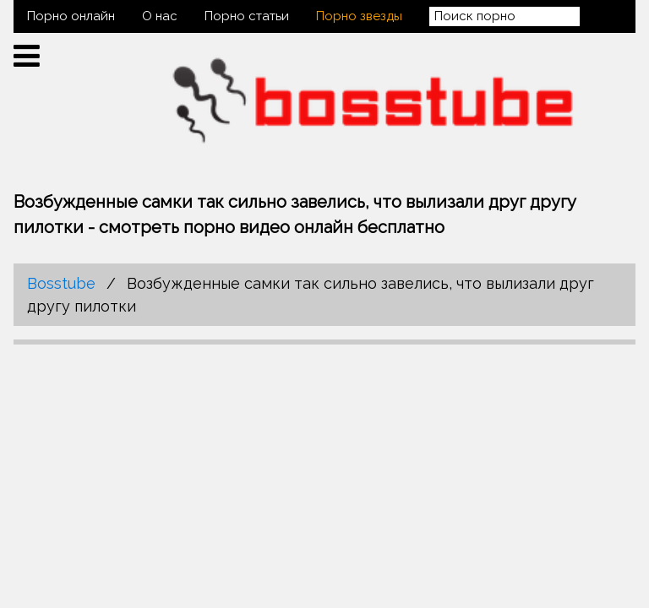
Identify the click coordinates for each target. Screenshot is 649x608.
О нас (159, 16)
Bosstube (61, 283)
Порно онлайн (71, 16)
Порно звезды (359, 16)
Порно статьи (247, 16)
